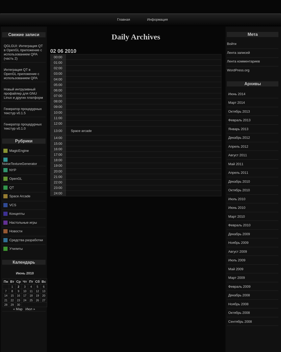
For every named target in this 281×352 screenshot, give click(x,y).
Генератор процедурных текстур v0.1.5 (23, 111)
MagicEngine (19, 151)
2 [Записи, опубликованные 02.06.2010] (18, 286)
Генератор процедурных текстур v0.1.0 (23, 126)
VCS (12, 205)
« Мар (17, 309)
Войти (231, 44)
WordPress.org (238, 70)
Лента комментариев (243, 61)
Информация (157, 19)
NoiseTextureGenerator (19, 164)
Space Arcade (19, 196)
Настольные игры (23, 222)
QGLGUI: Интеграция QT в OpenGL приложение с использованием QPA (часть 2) (23, 52)
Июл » (30, 309)
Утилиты (16, 249)
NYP (12, 170)
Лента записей (238, 53)
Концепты (17, 214)
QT (11, 187)
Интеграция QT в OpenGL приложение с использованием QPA (21, 74)
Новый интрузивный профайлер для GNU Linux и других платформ (23, 93)
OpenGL (15, 179)
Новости (15, 231)
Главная (123, 19)
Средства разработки (26, 240)
